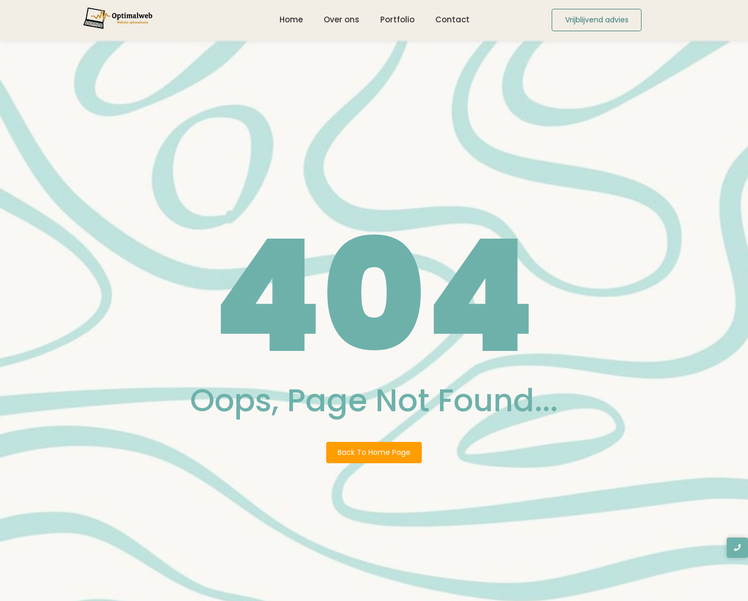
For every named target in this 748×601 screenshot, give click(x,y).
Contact (452, 19)
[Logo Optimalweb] (118, 18)
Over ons (341, 19)
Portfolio (397, 19)
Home (291, 19)
